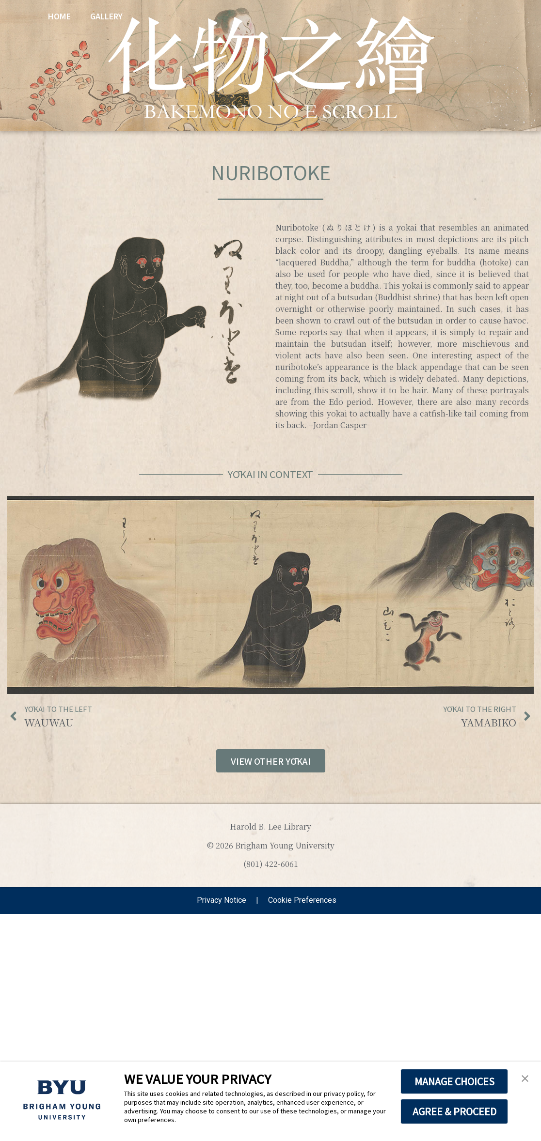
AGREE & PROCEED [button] (454, 1111)
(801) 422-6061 (270, 863)
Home (59, 16)
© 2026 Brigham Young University (270, 845)
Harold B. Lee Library (270, 826)
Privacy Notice (221, 900)
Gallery (106, 16)
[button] (525, 1079)
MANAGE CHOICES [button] (454, 1081)
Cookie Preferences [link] (302, 900)
